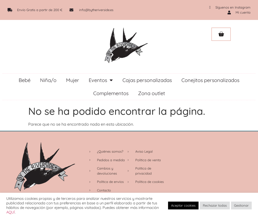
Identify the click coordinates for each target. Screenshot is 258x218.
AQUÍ (10, 212)
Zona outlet (151, 93)
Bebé (24, 80)
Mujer (72, 80)
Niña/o (48, 80)
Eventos (101, 80)
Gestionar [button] (241, 205)
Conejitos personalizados (210, 80)
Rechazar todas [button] (215, 205)
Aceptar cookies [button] (183, 205)
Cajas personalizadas (147, 80)
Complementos (110, 93)
